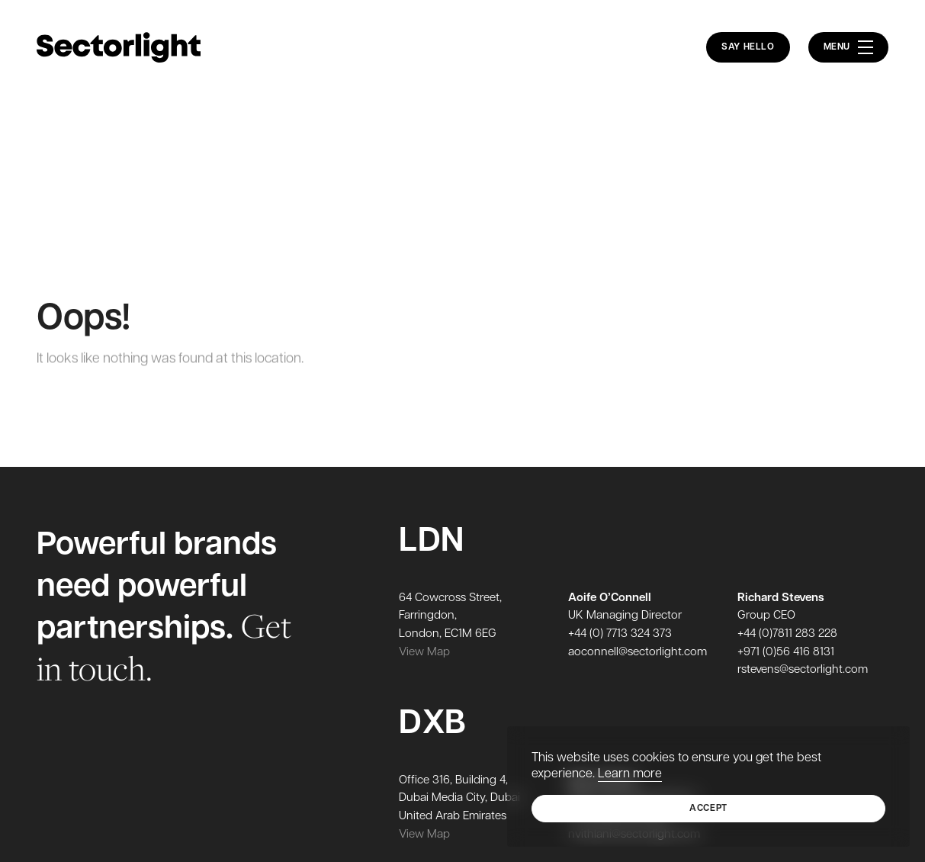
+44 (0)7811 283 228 (787, 634)
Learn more (630, 774)
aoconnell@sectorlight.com (637, 652)
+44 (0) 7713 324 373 (620, 634)
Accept (708, 808)
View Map (424, 652)
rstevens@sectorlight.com (802, 670)
